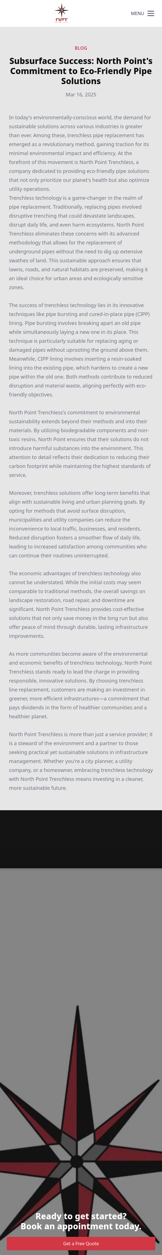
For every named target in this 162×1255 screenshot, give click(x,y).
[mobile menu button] (151, 13)
